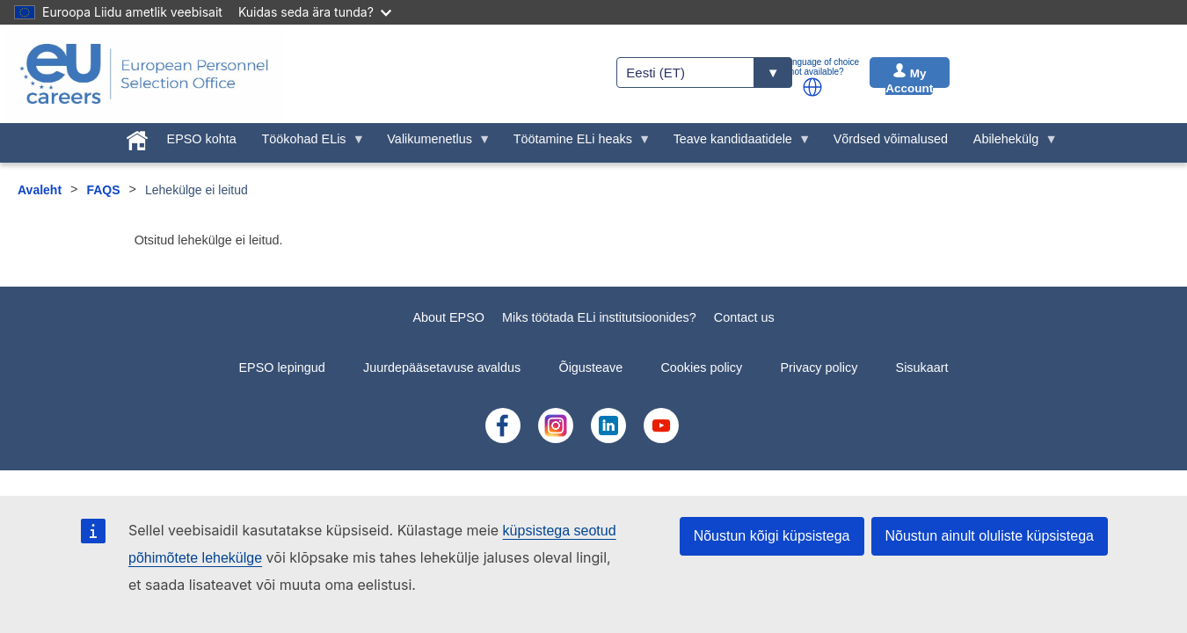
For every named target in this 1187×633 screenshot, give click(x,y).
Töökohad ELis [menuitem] (307, 143)
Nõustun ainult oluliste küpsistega (989, 535)
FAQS (103, 190)
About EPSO (448, 317)
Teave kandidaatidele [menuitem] (735, 143)
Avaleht (40, 190)
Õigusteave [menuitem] (590, 367)
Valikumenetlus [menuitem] (433, 143)
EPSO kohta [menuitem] (202, 139)
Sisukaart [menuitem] (922, 367)
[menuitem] (137, 137)
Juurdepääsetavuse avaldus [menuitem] (442, 367)
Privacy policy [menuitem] (818, 367)
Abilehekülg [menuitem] (1008, 143)
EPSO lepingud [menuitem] (281, 367)
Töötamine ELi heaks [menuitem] (575, 143)
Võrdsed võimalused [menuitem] (891, 139)
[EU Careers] (144, 74)
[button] (812, 87)
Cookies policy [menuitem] (701, 367)
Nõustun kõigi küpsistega (772, 535)
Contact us (744, 317)
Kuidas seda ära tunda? (314, 11)
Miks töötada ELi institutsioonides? (599, 317)
